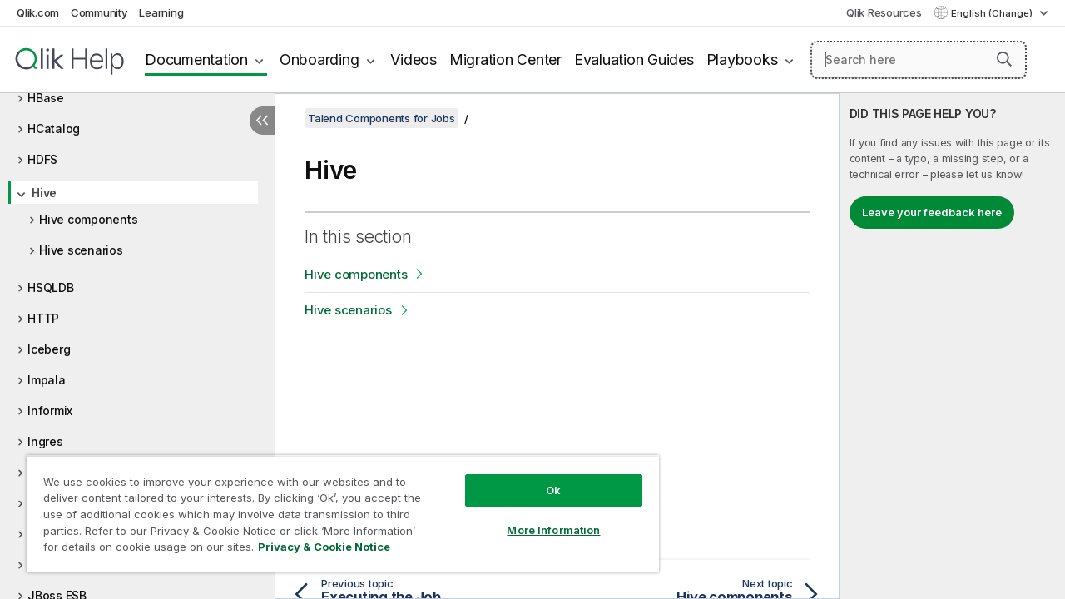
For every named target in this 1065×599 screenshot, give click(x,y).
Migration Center (505, 59)
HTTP (43, 318)
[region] (335, 507)
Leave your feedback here (932, 212)
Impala (46, 380)
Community (99, 12)
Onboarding (319, 59)
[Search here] (918, 59)
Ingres (45, 441)
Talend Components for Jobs (381, 118)
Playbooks (742, 59)
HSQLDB (50, 287)
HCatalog (53, 128)
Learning (161, 12)
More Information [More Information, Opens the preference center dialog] (540, 517)
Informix (49, 410)
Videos (413, 59)
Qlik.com (38, 12)
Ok (540, 477)
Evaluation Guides (634, 59)
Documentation (196, 59)
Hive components (88, 219)
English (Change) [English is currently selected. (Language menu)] (993, 13)
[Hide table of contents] (262, 120)
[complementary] (952, 346)
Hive (44, 193)
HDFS (42, 159)
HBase (45, 98)
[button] (1004, 59)
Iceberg (48, 349)
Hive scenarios (81, 250)
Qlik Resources (884, 12)
